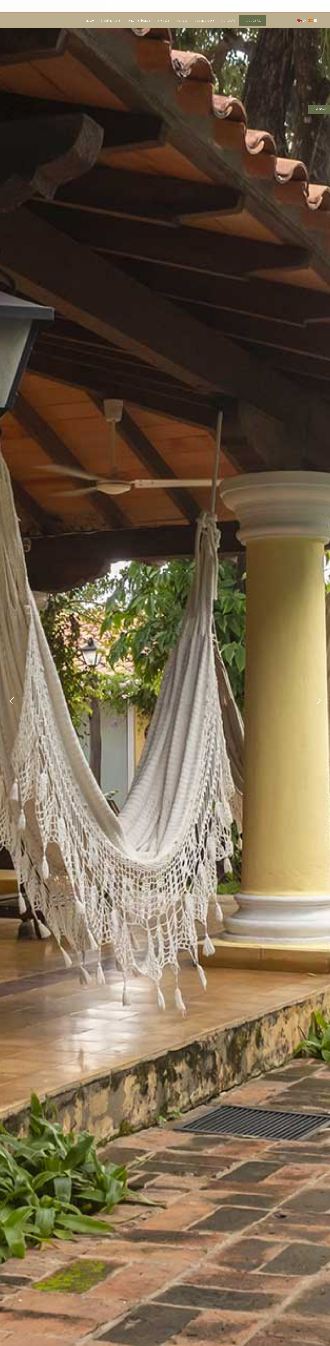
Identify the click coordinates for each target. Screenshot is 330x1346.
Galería (182, 20)
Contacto (228, 20)
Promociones (204, 20)
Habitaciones (110, 20)
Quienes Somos (139, 20)
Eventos (163, 20)
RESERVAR (253, 20)
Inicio (90, 20)
